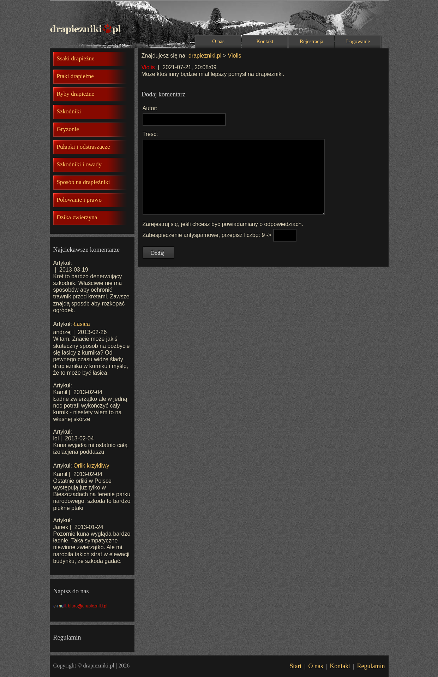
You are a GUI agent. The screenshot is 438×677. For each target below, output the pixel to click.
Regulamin (371, 666)
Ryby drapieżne (75, 93)
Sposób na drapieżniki (83, 182)
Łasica (81, 324)
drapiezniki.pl (204, 56)
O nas (218, 41)
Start (295, 666)
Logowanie (358, 41)
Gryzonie (68, 129)
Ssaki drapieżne (76, 58)
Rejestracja (311, 41)
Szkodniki (69, 111)
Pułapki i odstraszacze (83, 146)
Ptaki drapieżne (75, 76)
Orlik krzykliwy (91, 466)
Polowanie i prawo (79, 199)
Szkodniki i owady (79, 164)
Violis (234, 56)
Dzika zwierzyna (77, 217)
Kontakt (264, 41)
